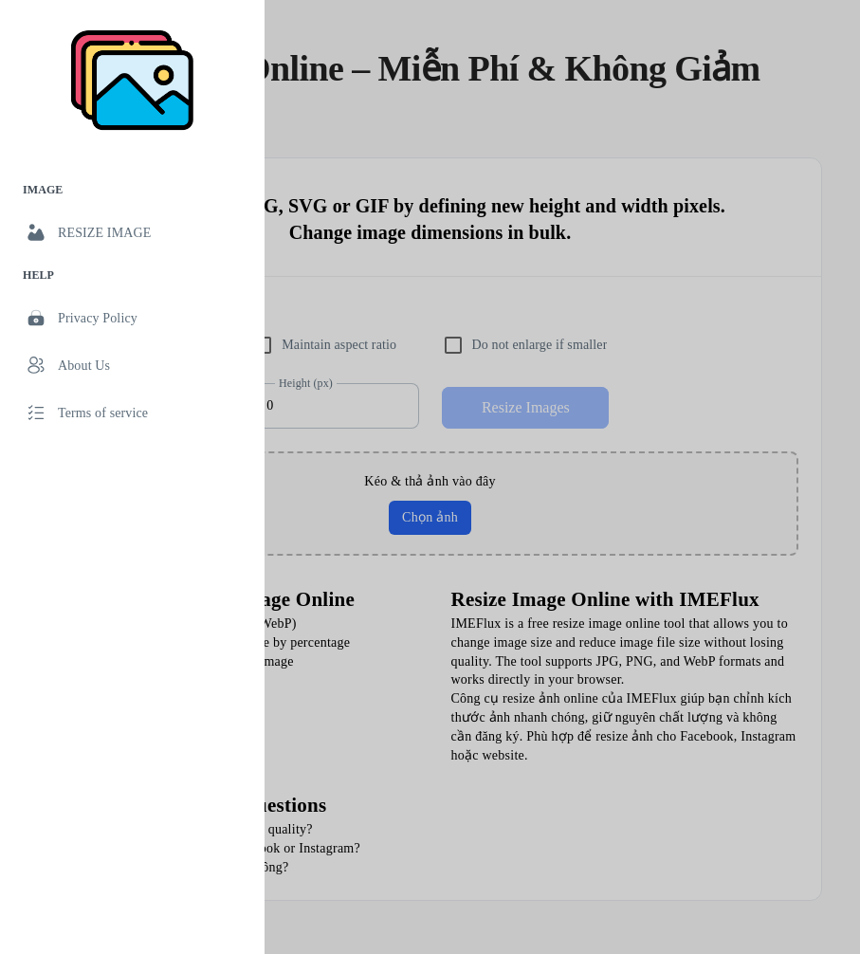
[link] (132, 232)
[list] (132, 304)
